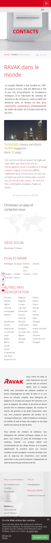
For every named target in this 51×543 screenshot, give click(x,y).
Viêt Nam (8, 356)
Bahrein (7, 314)
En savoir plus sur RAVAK (25, 195)
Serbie (35, 332)
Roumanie (8, 277)
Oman (21, 342)
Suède (7, 345)
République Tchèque (13, 248)
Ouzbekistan (9, 352)
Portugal (36, 321)
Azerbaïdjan (9, 311)
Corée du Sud (39, 338)
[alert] (25, 530)
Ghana (35, 301)
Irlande (36, 314)
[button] (9, 537)
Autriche (7, 308)
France (35, 297)
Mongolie (22, 328)
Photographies (33, 484)
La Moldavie (23, 325)
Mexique (22, 321)
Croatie (21, 304)
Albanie (7, 301)
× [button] (48, 520)
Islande (36, 308)
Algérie (7, 304)
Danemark (22, 311)
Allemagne (8, 263)
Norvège (22, 338)
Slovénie (36, 335)
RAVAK (10, 3)
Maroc (7, 342)
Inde (34, 311)
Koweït (7, 325)
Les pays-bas (24, 332)
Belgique (22, 297)
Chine (35, 274)
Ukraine (36, 263)
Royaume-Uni (10, 359)
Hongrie (17, 274)
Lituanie (26, 274)
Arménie (7, 297)
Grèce (35, 304)
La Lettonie (9, 332)
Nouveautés (9, 491)
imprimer (43, 55)
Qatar (35, 325)
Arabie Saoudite (40, 328)
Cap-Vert (22, 308)
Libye (6, 335)
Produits (7, 488)
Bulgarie (21, 301)
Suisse (7, 349)
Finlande (22, 318)
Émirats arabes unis (26, 267)
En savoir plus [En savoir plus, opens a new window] (32, 531)
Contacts (14, 55)
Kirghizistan (9, 328)
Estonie (21, 314)
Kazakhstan (9, 321)
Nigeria (21, 335)
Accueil (7, 55)
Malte (6, 338)
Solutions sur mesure (36, 495)
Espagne (36, 342)
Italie (35, 318)
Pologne (7, 274)
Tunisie (17, 277)
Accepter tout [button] (40, 537)
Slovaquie (18, 263)
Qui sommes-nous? (12, 484)
